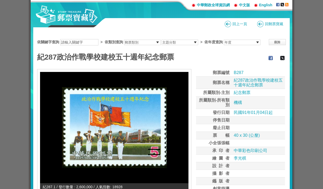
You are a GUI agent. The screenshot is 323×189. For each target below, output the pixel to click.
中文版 (244, 5)
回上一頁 (239, 24)
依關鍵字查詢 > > (148, 42)
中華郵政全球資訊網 (213, 5)
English (265, 5)
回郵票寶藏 (274, 24)
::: (185, 5)
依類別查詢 (114, 42)
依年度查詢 (213, 42)
